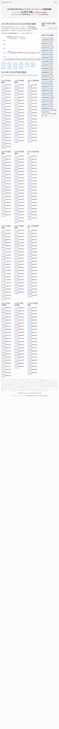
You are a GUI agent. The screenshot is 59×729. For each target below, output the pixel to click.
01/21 (3, 122)
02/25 (16, 131)
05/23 (16, 205)
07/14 (3, 258)
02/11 (16, 103)
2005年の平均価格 (47, 38)
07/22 (3, 276)
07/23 (3, 279)
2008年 (21, 63)
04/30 (3, 214)
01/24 (3, 131)
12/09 (29, 326)
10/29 (3, 369)
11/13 (16, 332)
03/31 (29, 140)
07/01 (3, 230)
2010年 (33, 63)
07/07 (3, 242)
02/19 (16, 119)
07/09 (3, 248)
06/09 (29, 171)
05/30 (16, 221)
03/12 (29, 106)
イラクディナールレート (19, 395)
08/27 (16, 286)
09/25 (29, 286)
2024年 (9, 68)
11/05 (16, 313)
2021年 (27, 66)
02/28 (16, 140)
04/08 (3, 171)
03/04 (29, 88)
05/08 (16, 171)
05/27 (16, 211)
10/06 (3, 317)
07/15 (3, 261)
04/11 (3, 180)
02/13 (16, 109)
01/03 (3, 91)
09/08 (29, 245)
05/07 (16, 168)
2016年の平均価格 (47, 77)
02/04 (16, 88)
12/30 (29, 369)
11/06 (16, 317)
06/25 (29, 208)
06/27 (29, 214)
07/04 (3, 239)
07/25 (3, 286)
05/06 (16, 165)
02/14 (16, 112)
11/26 (16, 360)
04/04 (3, 165)
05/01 (16, 156)
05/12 (16, 177)
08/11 (16, 248)
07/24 (3, 282)
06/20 (29, 199)
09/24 (29, 282)
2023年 (3, 68)
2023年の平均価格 (47, 103)
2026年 (21, 68)
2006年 (9, 63)
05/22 (16, 202)
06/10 (29, 174)
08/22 (16, 276)
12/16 (29, 341)
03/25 (29, 131)
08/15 (16, 261)
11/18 (16, 341)
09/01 (29, 230)
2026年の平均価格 (47, 113)
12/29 (29, 366)
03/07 (29, 97)
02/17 (16, 115)
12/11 (29, 332)
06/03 (29, 159)
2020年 (21, 66)
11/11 (16, 326)
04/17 (3, 193)
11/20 (16, 347)
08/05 (16, 236)
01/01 (3, 85)
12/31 (29, 372)
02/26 (16, 134)
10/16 (3, 341)
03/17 (29, 115)
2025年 (15, 68)
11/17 (16, 338)
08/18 (16, 264)
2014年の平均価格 (47, 70)
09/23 (29, 279)
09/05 (29, 242)
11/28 (16, 366)
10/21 (3, 351)
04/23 (3, 205)
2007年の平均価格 (47, 45)
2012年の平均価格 (47, 63)
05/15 (16, 187)
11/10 (16, 323)
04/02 (3, 159)
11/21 (16, 351)
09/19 (29, 273)
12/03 (29, 313)
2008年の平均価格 (47, 49)
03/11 (29, 103)
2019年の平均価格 (47, 88)
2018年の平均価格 (47, 85)
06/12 (29, 180)
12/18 (29, 347)
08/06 (16, 239)
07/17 (3, 267)
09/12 (29, 258)
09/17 (29, 267)
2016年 (33, 65)
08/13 (16, 255)
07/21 (3, 273)
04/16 (3, 190)
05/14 (16, 184)
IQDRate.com (6, 2)
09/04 (29, 239)
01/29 (3, 140)
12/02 (29, 310)
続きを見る (53, 28)
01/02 (3, 88)
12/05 (29, 320)
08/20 (16, 270)
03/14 (29, 112)
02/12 (16, 106)
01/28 (3, 137)
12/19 (29, 351)
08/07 (16, 242)
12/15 (29, 338)
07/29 (3, 292)
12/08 (29, 323)
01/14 (3, 109)
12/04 (29, 317)
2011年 (3, 65)
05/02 (16, 159)
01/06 (3, 94)
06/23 (29, 202)
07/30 (3, 295)
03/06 (29, 94)
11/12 (16, 329)
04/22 (3, 202)
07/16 (3, 264)
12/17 (29, 344)
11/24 (16, 354)
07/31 (3, 298)
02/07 (16, 97)
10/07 (3, 320)
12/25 (29, 360)
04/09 (3, 174)
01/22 (3, 125)
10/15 (3, 338)
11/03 (16, 307)
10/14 (3, 335)
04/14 (3, 184)
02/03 (16, 85)
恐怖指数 (29, 395)
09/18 (29, 270)
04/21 (3, 199)
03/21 (29, 128)
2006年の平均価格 (47, 41)
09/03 (29, 236)
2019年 (15, 66)
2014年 (21, 65)
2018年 (9, 66)
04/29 (3, 211)
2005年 (3, 63)
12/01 (29, 307)
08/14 (16, 258)
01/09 (3, 100)
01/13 (3, 106)
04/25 (3, 208)
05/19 (16, 193)
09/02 (29, 233)
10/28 (3, 366)
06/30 (29, 218)
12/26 (29, 363)
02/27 (16, 137)
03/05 (29, 91)
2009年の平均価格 (47, 52)
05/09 (16, 174)
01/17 (3, 115)
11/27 (16, 363)
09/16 (29, 264)
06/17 (29, 190)
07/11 (3, 255)
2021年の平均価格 (47, 95)
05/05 (16, 162)
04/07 (3, 168)
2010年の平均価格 (47, 56)
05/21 (16, 199)
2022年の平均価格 (47, 99)
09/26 (29, 289)
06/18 (29, 193)
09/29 (29, 292)
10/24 (3, 360)
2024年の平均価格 (47, 106)
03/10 (29, 100)
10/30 (3, 372)
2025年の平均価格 (47, 110)
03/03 (29, 85)
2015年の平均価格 (47, 74)
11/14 (16, 335)
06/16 (29, 187)
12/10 (29, 329)
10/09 (3, 326)
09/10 (29, 252)
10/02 (3, 310)
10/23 (3, 357)
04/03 (3, 162)
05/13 (16, 180)
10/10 (3, 329)
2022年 (33, 66)
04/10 (3, 177)
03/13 (29, 109)
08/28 (16, 289)
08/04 (16, 233)
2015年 (27, 65)
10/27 (3, 363)
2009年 (27, 63)
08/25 (16, 279)
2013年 (15, 65)
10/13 (3, 332)
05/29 (16, 218)
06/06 (29, 168)
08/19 (16, 267)
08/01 (16, 230)
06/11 (29, 177)
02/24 (16, 128)
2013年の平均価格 (47, 67)
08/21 (16, 273)
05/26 (16, 208)
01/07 (3, 97)
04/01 (3, 156)
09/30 (29, 295)
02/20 (16, 122)
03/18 (29, 119)
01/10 (3, 103)
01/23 (3, 128)
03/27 (29, 137)
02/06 (16, 94)
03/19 (29, 122)
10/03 (3, 313)
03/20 (29, 125)
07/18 (3, 270)
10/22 (3, 354)
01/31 (3, 146)
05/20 (16, 196)
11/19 (16, 344)
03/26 (29, 134)
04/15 (3, 187)
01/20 (3, 119)
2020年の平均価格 (47, 92)
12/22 (29, 354)
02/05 (16, 91)
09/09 (29, 248)
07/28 (3, 289)
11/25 (16, 357)
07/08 (3, 245)
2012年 (9, 65)
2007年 (15, 63)
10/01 (3, 307)
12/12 (29, 335)
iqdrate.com (26, 393)
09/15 (29, 261)
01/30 (3, 143)
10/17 (3, 344)
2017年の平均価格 (47, 81)
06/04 (29, 162)
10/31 (3, 375)
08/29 (16, 292)
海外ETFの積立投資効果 (40, 395)
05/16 (16, 190)
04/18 (3, 196)
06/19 (29, 196)
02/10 (16, 100)
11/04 (16, 310)
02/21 (16, 125)
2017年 (3, 66)
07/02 (3, 233)
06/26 (29, 211)
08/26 (16, 282)
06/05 (29, 165)
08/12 (16, 252)
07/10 (3, 252)
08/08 (16, 245)
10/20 (3, 347)
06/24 (29, 205)
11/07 (16, 320)
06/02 (29, 156)
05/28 (16, 214)
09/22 (29, 276)
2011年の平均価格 (47, 59)
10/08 (3, 323)
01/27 (3, 134)
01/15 (3, 112)
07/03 (3, 236)
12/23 (29, 357)
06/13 (29, 184)
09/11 (29, 255)
